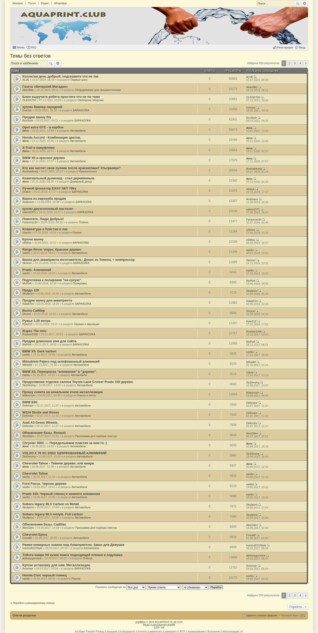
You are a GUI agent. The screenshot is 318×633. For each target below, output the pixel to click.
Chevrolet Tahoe (35, 473)
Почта (32, 3)
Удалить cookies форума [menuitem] (262, 615)
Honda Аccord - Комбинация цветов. (51, 137)
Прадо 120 (30, 290)
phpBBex (140, 622)
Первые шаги (79, 79)
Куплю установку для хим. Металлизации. (56, 565)
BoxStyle (27, 120)
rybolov (26, 232)
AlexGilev (28, 436)
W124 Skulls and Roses (40, 412)
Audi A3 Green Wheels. (40, 422)
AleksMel (28, 89)
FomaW (27, 537)
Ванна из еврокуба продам (44, 198)
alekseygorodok (31, 558)
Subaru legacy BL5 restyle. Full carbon (52, 514)
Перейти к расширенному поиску (34, 602)
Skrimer (27, 262)
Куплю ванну (32, 239)
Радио (45, 3)
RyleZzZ (27, 324)
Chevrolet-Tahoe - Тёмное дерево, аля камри (58, 463)
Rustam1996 (30, 334)
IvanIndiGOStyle (32, 548)
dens (25, 130)
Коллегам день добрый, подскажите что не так (60, 76)
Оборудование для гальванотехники (98, 89)
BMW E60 (29, 402)
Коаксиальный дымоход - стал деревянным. (58, 178)
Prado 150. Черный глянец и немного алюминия (61, 494)
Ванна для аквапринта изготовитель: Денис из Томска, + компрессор (78, 259)
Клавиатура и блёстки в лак (45, 229)
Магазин (17, 3)
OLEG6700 (29, 100)
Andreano (28, 201)
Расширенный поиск (304, 3)
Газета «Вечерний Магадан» (45, 86)
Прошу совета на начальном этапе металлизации (62, 392)
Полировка (80, 283)
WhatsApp (60, 3)
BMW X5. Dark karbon (39, 351)
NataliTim (28, 303)
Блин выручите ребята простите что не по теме (61, 97)
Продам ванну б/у (36, 117)
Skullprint (28, 293)
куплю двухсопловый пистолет (48, 209)
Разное (77, 232)
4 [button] (300, 63)
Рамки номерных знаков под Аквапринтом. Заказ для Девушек (73, 545)
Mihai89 (27, 364)
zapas (26, 374)
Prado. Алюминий (36, 270)
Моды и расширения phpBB (159, 625)
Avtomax (27, 568)
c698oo (26, 242)
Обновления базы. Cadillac (44, 524)
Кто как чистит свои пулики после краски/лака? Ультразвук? (71, 168)
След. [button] (305, 63)
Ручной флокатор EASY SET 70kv (49, 188)
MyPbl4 (27, 283)
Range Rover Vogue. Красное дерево (51, 249)
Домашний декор (81, 181)
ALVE (25, 79)
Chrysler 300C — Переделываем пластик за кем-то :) (64, 443)
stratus (26, 191)
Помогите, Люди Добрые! (43, 219)
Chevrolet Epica (34, 534)
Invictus (27, 110)
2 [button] (289, 63)
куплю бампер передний (42, 107)
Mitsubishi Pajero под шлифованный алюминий (61, 361)
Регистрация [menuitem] (285, 47)
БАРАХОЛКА (81, 110)
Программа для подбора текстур (96, 436)
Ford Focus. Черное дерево (44, 483)
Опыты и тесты (86, 395)
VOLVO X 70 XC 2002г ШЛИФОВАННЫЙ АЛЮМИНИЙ (64, 453)
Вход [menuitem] (302, 47)
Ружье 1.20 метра (36, 321)
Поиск (297, 3)
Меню (21, 47)
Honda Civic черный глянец (44, 575)
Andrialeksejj (30, 171)
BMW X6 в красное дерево (43, 158)
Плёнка (83, 222)
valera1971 (29, 212)
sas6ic (26, 252)
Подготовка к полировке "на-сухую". (52, 280)
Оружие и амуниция (86, 324)
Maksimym (29, 395)
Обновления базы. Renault (44, 433)
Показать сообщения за (120, 587)
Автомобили (78, 130)
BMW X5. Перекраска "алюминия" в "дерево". (59, 371)
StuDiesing (29, 385)
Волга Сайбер (33, 310)
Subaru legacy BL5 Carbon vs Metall (50, 504)
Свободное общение (91, 100)
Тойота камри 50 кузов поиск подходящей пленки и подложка (72, 555)
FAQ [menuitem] (33, 47)
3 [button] (295, 63)
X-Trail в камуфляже (38, 147)
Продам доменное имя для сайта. (49, 341)
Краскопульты (88, 171)
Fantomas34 (30, 222)
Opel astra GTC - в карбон (43, 127)
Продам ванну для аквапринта (47, 300)
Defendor (28, 405)
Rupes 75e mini (34, 331)
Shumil (26, 313)
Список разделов (24, 615)
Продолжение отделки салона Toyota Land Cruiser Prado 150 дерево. (78, 382)
